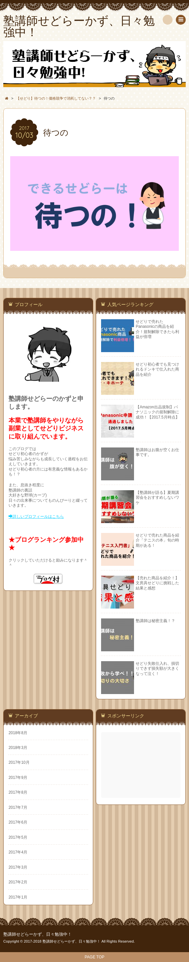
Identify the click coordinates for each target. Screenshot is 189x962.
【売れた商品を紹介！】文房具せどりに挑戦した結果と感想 (157, 583)
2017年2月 (18, 882)
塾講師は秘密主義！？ (155, 620)
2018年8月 (18, 733)
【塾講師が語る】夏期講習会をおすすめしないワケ (157, 497)
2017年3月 (18, 867)
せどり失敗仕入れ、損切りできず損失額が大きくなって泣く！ (157, 668)
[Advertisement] (141, 765)
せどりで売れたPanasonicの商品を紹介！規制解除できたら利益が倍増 (157, 329)
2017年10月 (19, 762)
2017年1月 (18, 897)
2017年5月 (18, 837)
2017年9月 (18, 777)
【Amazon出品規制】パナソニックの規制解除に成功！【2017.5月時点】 (157, 412)
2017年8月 (18, 792)
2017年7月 (18, 807)
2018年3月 (18, 747)
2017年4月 (18, 852)
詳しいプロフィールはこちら (38, 516)
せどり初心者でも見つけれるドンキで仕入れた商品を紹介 (157, 369)
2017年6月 (18, 822)
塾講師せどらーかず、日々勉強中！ (37, 934)
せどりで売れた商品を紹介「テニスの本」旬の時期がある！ (157, 540)
